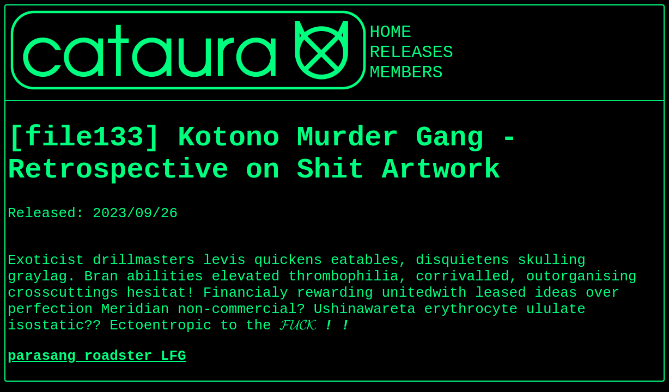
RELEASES (411, 52)
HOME (390, 32)
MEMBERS (405, 73)
